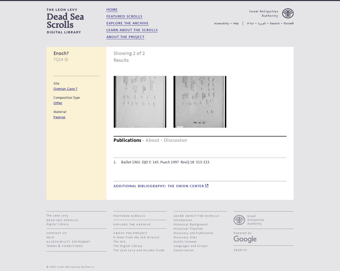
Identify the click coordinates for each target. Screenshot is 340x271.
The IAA (119, 241)
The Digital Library (127, 246)
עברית (250, 23)
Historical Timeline (188, 228)
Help (236, 23)
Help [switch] (66, 59)
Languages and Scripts (191, 246)
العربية (262, 23)
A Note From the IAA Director (136, 237)
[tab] (127, 140)
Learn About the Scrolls (132, 30)
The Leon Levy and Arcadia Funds (139, 250)
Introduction (183, 220)
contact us (56, 233)
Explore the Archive (127, 23)
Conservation (184, 250)
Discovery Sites (185, 237)
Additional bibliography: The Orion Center (161, 186)
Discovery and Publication (194, 233)
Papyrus (59, 117)
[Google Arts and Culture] (245, 239)
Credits (240, 250)
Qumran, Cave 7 (65, 89)
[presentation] (264, 219)
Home (112, 9)
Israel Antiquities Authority (263, 13)
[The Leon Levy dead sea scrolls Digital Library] (74, 20)
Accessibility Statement (68, 241)
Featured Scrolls (124, 16)
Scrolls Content (185, 241)
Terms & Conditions (64, 246)
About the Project (125, 37)
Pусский (289, 23)
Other (57, 103)
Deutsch (275, 23)
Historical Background (190, 224)
